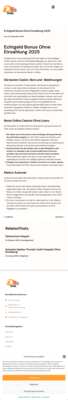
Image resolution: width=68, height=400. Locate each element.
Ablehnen (34, 384)
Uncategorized (27, 240)
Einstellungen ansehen (34, 391)
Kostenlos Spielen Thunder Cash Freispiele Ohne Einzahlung (32, 251)
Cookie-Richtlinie (24, 397)
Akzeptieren (34, 377)
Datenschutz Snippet (17, 236)
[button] (64, 356)
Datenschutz (36, 397)
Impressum (46, 397)
